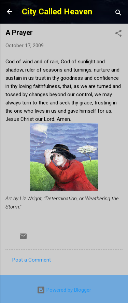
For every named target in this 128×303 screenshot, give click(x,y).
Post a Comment (31, 260)
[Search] (118, 13)
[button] (118, 34)
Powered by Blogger (64, 290)
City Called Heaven (57, 11)
